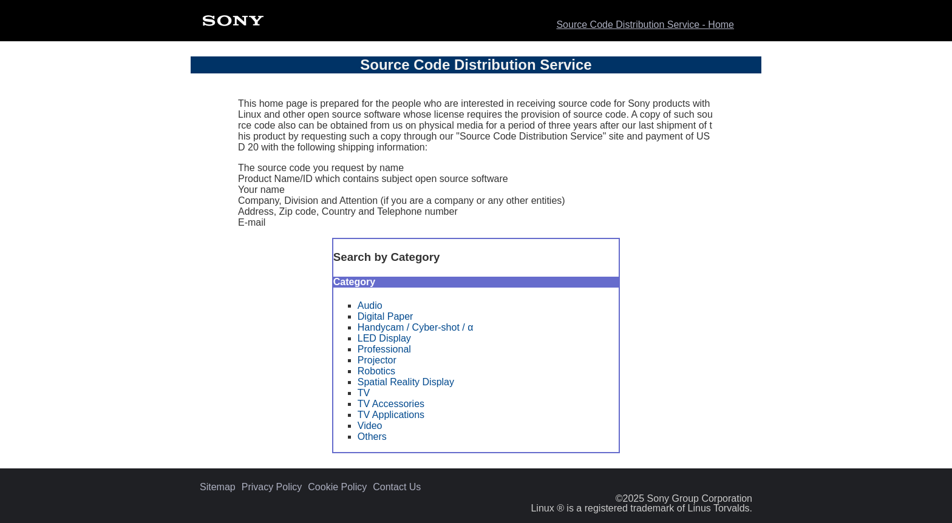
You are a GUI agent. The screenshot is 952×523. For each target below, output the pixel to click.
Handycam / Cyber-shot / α (416, 327)
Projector (377, 360)
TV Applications (391, 415)
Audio (370, 305)
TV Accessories (391, 404)
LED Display (384, 338)
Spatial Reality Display (406, 382)
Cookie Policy (337, 487)
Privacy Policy (272, 487)
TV (364, 393)
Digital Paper (385, 316)
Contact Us (397, 487)
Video (370, 425)
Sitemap (218, 487)
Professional (384, 349)
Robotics (376, 371)
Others (372, 436)
